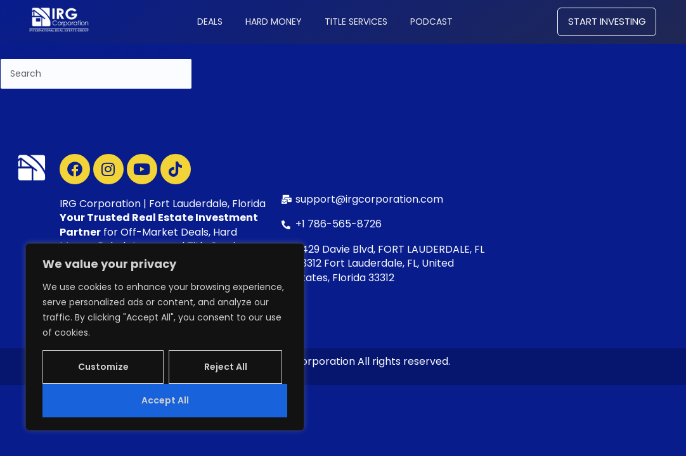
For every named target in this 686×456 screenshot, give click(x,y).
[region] (164, 337)
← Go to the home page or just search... (98, 49)
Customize (103, 366)
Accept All (165, 400)
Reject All (225, 366)
